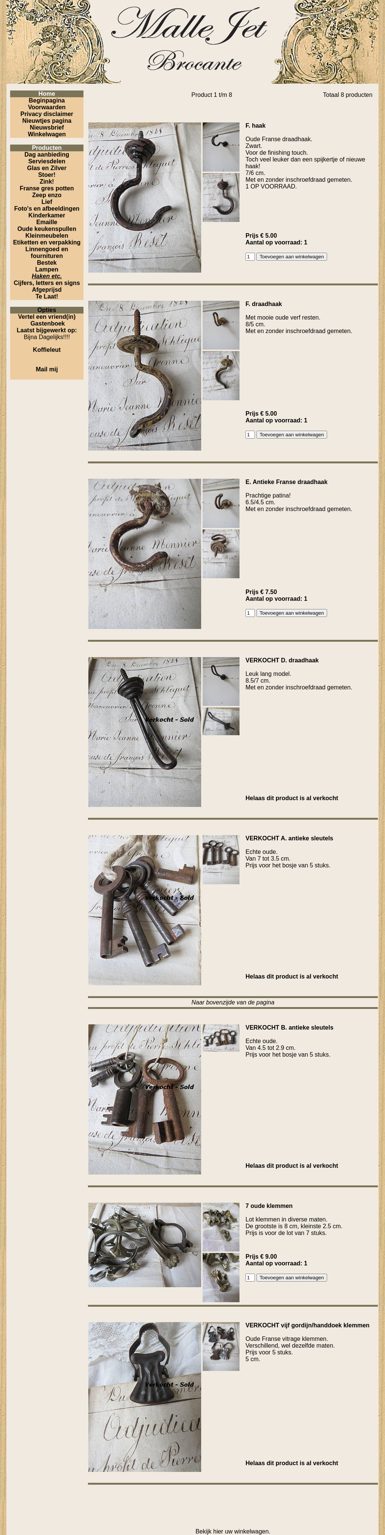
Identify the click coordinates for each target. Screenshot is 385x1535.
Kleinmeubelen (47, 235)
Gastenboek (47, 323)
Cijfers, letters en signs (47, 283)
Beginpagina (47, 100)
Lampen (46, 269)
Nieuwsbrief (47, 127)
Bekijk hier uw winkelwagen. (233, 1531)
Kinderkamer (47, 215)
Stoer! (46, 175)
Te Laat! (46, 296)
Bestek (46, 262)
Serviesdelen (46, 161)
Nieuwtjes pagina (46, 121)
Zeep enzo (46, 195)
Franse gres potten (47, 188)
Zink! (46, 181)
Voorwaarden (46, 107)
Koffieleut (47, 350)
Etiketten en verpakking (47, 242)
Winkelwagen (47, 134)
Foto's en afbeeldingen (47, 208)
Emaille (46, 222)
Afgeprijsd (47, 289)
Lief (46, 202)
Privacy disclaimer (46, 114)
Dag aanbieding (46, 154)
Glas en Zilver (47, 168)
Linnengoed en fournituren (47, 252)
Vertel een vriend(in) (47, 317)
